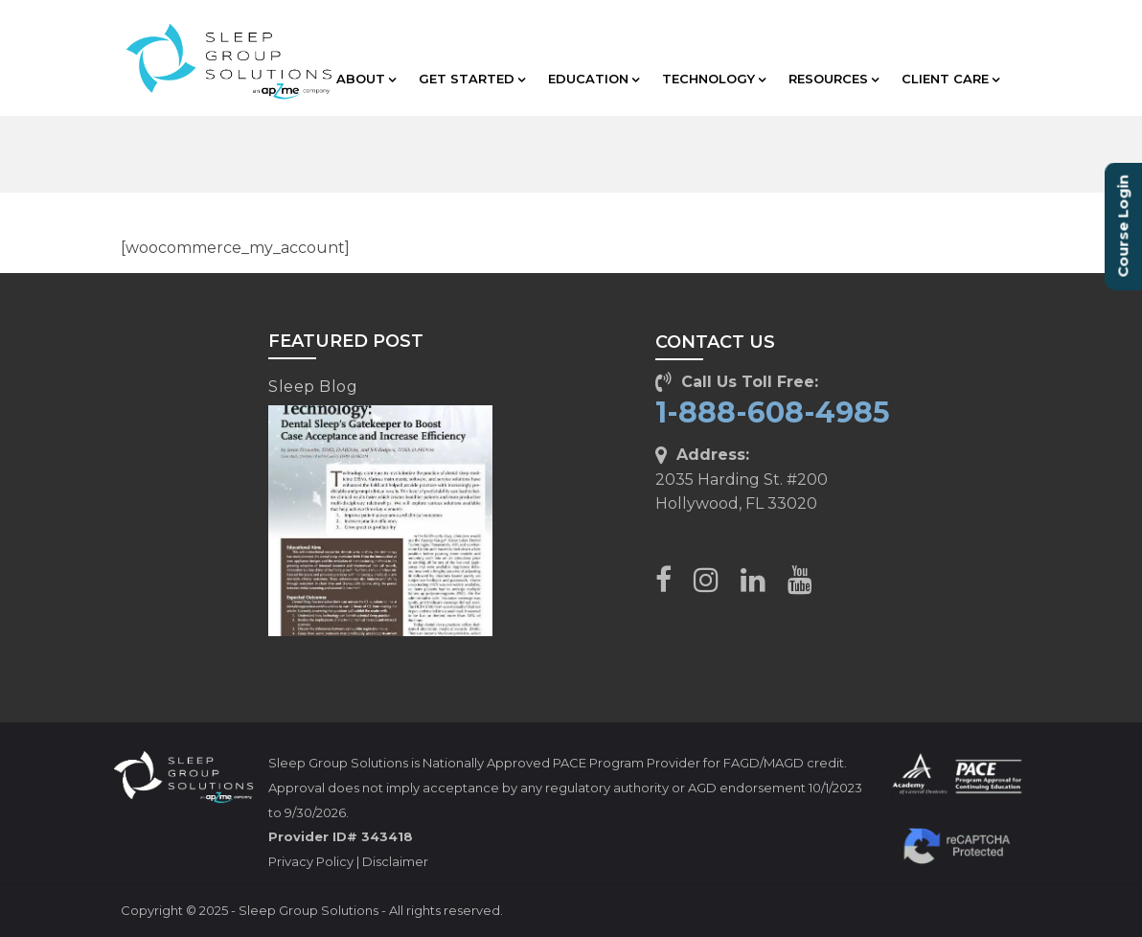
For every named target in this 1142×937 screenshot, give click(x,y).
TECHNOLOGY (713, 78)
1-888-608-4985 (772, 412)
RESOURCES (833, 78)
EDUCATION (593, 78)
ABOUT (366, 78)
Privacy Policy (311, 861)
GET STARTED (472, 78)
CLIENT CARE (950, 78)
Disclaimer (395, 861)
